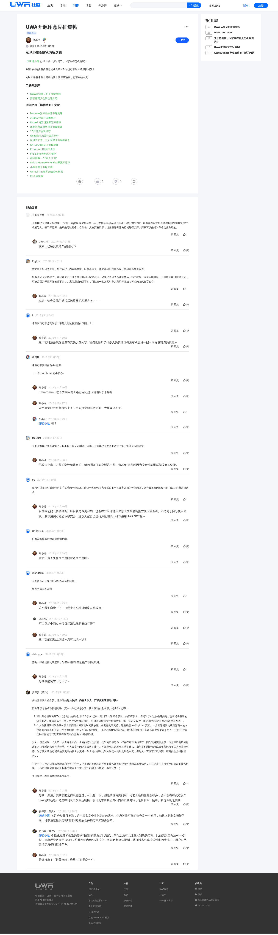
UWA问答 (163, 890)
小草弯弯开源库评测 (41, 168)
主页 (50, 5)
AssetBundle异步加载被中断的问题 (234, 52)
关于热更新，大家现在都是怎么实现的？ (234, 39)
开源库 (102, 5)
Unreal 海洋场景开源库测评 (45, 123)
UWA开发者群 (166, 901)
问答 (76, 5)
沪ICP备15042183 (44, 901)
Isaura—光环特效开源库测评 (46, 114)
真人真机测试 (94, 907)
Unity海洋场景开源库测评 (44, 137)
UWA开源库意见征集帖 (227, 47)
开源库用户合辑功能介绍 (43, 99)
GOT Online (94, 890)
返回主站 (214, 5)
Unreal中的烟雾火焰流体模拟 (46, 173)
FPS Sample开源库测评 (43, 155)
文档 (126, 890)
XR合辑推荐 (36, 177)
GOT (90, 896)
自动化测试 (93, 913)
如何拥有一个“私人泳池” (43, 159)
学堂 (63, 5)
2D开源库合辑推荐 (40, 132)
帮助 (126, 896)
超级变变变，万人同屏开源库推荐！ (50, 141)
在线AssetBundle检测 (98, 918)
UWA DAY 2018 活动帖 (227, 26)
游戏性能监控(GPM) (97, 901)
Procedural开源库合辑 (42, 150)
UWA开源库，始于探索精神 (45, 95)
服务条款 (128, 901)
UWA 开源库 (32, 62)
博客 (88, 5)
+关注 (182, 40)
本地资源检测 (94, 924)
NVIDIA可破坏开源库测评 (44, 146)
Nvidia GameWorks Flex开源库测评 (50, 164)
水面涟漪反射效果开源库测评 (46, 128)
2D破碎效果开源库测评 (43, 119)
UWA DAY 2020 (223, 32)
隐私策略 (128, 907)
